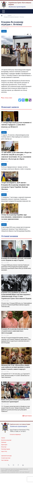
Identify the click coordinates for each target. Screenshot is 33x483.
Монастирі (3, 447)
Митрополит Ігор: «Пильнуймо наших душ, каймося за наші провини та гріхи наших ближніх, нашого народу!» (15, 367)
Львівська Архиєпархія (17, 7)
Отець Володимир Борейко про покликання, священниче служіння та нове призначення (16, 217)
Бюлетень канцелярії (6, 440)
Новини (9, 15)
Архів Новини (28, 415)
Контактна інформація (15, 434)
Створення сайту (5, 472)
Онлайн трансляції (5, 458)
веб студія (22, 472)
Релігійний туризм (5, 449)
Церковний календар (6, 455)
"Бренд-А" (27, 472)
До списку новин (6, 97)
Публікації (3, 442)
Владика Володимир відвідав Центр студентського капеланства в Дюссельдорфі (14, 331)
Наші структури (4, 460)
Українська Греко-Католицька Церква (19, 3)
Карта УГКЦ (4, 451)
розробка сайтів (15, 472)
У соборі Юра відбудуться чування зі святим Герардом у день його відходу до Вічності (16, 124)
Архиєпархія (4, 444)
